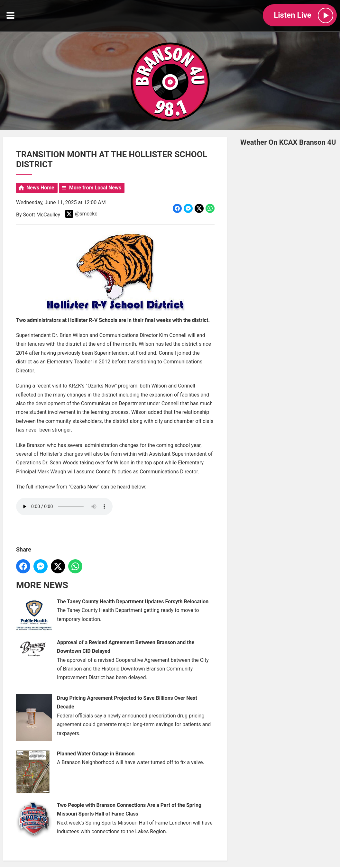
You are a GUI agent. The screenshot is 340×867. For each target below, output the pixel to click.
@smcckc (81, 214)
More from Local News (95, 188)
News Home (40, 188)
